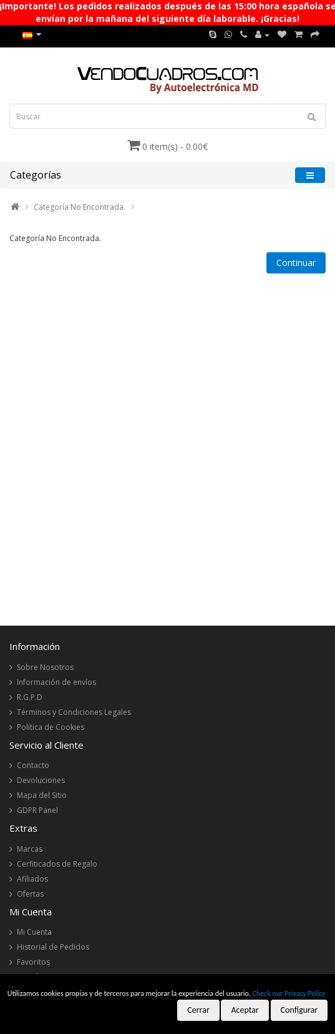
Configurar (299, 1010)
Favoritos (33, 962)
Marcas (29, 849)
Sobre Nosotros (45, 667)
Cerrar (198, 1010)
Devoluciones (41, 780)
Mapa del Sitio (42, 795)
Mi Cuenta (34, 932)
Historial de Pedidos (53, 947)
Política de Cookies (50, 727)
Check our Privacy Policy (289, 993)
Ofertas (30, 894)
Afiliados (32, 879)
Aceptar (244, 1010)
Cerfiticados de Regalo (57, 864)
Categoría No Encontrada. (79, 207)
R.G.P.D (29, 697)
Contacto (33, 765)
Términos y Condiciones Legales (74, 712)
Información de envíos (56, 682)
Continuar (296, 262)
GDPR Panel (37, 810)
